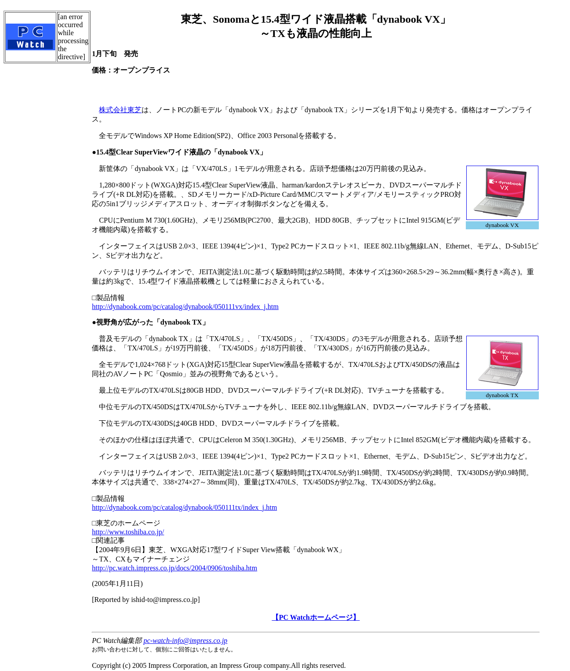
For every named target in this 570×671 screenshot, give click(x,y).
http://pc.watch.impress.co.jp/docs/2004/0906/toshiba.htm (174, 568)
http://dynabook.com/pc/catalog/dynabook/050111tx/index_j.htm (184, 507)
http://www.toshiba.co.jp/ (128, 532)
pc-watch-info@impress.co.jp (185, 640)
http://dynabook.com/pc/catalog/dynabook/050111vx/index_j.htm (185, 306)
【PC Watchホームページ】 (315, 617)
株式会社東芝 (120, 110)
